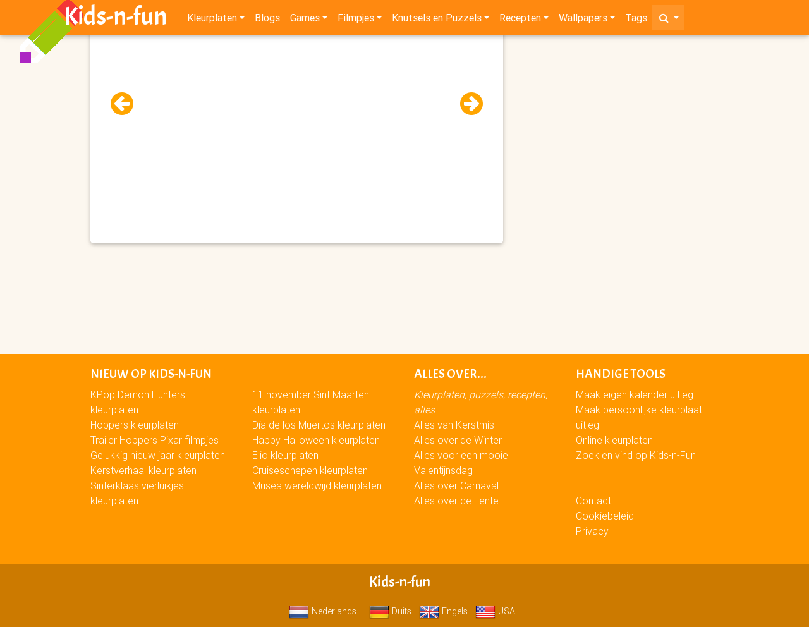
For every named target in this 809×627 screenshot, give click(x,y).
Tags (636, 20)
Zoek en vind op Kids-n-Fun (636, 455)
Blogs (267, 20)
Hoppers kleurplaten (134, 424)
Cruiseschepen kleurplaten (310, 470)
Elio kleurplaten (285, 455)
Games (305, 20)
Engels (443, 611)
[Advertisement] (296, 127)
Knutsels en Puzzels (437, 20)
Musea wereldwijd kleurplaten (317, 485)
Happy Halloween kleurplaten (316, 440)
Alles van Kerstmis (454, 424)
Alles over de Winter (458, 440)
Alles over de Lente (456, 500)
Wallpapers (583, 20)
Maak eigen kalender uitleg (634, 394)
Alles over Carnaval (456, 485)
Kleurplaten (212, 20)
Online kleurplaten (614, 440)
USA (495, 611)
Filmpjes (356, 20)
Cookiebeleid (605, 515)
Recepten (520, 20)
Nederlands (322, 611)
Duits (390, 611)
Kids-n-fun (115, 19)
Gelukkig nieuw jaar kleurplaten (157, 455)
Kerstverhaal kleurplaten (143, 470)
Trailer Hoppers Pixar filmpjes (154, 440)
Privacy (592, 531)
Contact (593, 500)
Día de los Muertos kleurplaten (319, 424)
